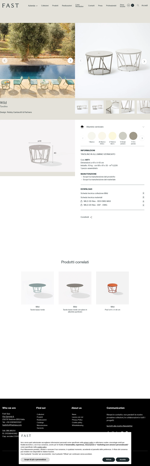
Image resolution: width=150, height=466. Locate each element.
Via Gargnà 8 (8, 416)
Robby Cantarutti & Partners (19, 112)
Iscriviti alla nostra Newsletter (120, 426)
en (128, 6)
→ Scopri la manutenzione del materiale (98, 179)
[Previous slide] (5, 60)
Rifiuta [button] (108, 459)
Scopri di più (75, 377)
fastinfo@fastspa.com (12, 425)
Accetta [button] (123, 459)
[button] (146, 61)
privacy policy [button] (89, 442)
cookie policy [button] (42, 447)
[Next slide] (70, 60)
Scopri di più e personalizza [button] (35, 459)
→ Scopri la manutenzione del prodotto (98, 177)
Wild (3, 102)
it (132, 6)
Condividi (86, 217)
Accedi (145, 6)
